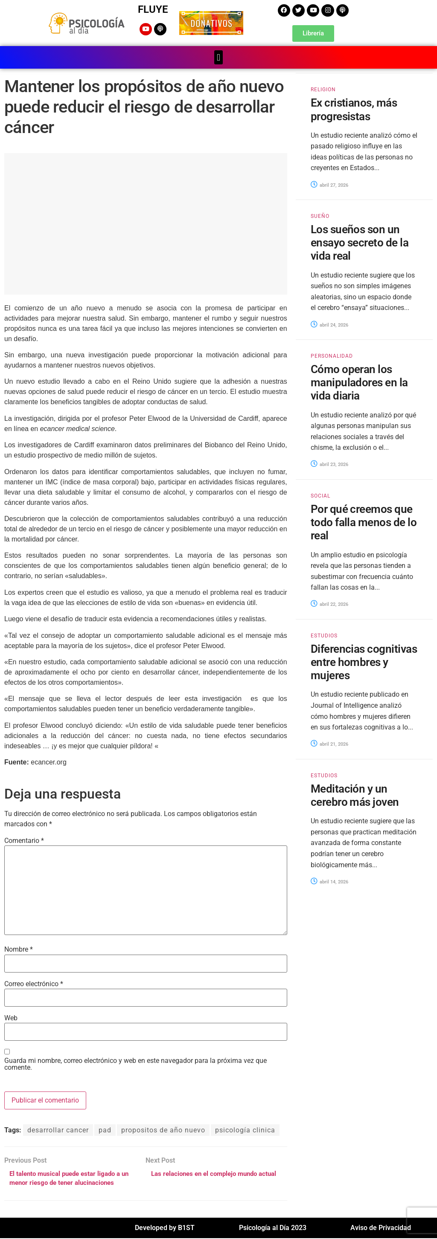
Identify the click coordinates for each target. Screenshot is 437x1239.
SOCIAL (320, 495)
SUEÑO (320, 215)
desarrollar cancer (58, 1129)
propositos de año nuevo (163, 1129)
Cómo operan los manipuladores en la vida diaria (359, 382)
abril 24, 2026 (329, 324)
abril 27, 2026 (329, 184)
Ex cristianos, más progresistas (354, 109)
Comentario (24, 840)
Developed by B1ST (165, 1229)
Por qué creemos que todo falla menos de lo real (364, 521)
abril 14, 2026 (329, 881)
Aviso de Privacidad (380, 1229)
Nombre (18, 949)
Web (10, 1017)
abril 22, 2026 (329, 604)
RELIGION (323, 89)
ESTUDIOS (324, 635)
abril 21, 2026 (329, 744)
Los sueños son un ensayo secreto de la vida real (360, 242)
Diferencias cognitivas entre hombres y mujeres (364, 661)
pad (105, 1129)
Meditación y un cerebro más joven (355, 795)
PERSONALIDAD (332, 355)
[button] (218, 57)
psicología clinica (245, 1129)
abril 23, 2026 (329, 464)
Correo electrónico (33, 983)
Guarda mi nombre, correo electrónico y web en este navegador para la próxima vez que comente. (135, 1064)
